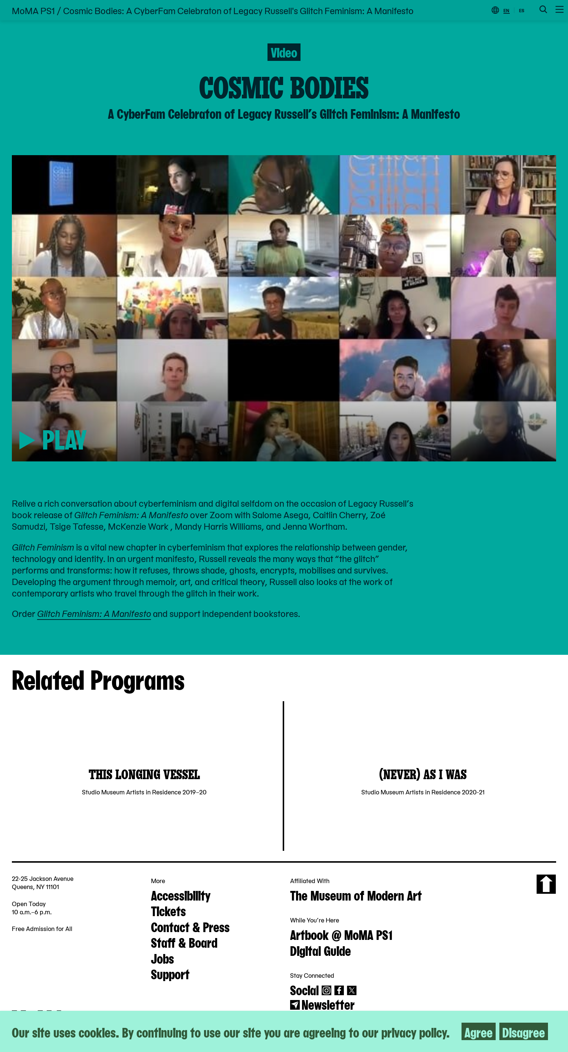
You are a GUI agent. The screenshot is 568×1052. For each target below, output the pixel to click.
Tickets (168, 910)
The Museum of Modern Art (356, 894)
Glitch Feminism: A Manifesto (94, 613)
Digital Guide (320, 950)
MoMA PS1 (33, 10)
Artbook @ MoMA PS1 (341, 934)
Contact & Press (190, 926)
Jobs (162, 957)
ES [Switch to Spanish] (521, 10)
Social (304, 989)
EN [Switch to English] (506, 10)
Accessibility (180, 894)
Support (170, 973)
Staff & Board (184, 941)
